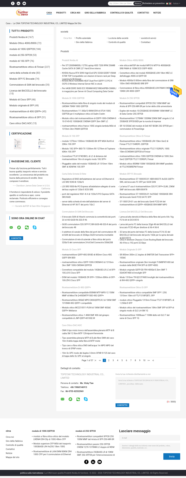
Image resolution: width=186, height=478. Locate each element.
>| (153, 360)
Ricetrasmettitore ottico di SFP (25, 117)
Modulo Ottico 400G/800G (23, 43)
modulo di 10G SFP (19, 61)
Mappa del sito (12, 457)
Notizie (157, 13)
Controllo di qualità (121, 13)
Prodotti (61, 13)
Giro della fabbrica (95, 13)
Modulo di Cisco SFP (20, 99)
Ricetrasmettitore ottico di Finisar (26, 67)
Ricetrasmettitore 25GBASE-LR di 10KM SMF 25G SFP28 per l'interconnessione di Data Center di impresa (96, 454)
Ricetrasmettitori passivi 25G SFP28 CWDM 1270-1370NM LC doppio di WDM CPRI (95, 446)
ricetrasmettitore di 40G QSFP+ (25, 111)
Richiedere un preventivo (154, 3)
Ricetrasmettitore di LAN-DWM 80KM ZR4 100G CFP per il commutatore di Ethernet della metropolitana (52, 453)
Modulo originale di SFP (21, 105)
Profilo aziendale (83, 38)
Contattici (143, 13)
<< (100, 360)
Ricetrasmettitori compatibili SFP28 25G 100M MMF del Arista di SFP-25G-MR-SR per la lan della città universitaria (95, 438)
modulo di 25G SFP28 (20, 55)
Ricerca (138, 3)
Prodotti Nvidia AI (18, 37)
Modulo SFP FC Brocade (22, 78)
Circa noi (75, 13)
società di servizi (148, 38)
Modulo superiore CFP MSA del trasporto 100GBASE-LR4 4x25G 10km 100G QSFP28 (52, 445)
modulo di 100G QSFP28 (22, 49)
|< (95, 360)
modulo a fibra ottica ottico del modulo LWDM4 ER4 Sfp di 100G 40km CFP (51, 437)
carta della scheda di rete (22, 72)
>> (149, 360)
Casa (49, 13)
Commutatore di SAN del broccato (27, 84)
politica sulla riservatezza (31, 473)
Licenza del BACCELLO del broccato (27, 90)
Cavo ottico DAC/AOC (20, 123)
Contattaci (146, 42)
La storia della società (118, 38)
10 (144, 360)
